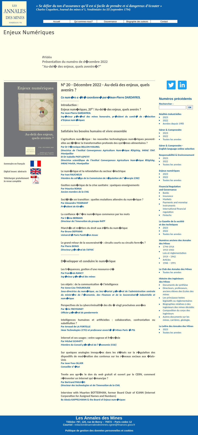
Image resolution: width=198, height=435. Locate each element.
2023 (165, 117)
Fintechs (167, 215)
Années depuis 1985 (173, 123)
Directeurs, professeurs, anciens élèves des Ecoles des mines (178, 291)
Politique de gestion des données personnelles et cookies (99, 430)
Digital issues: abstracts (15, 171)
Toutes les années (172, 139)
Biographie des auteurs (137, 21)
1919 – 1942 (169, 256)
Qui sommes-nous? (83, 21)
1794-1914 (168, 246)
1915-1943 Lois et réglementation (174, 251)
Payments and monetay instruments (175, 204)
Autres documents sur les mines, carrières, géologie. (176, 318)
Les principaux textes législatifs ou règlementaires (177, 299)
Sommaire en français (14, 163)
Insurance (168, 196)
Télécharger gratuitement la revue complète (16, 180)
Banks (166, 192)
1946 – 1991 (169, 263)
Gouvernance (110, 21)
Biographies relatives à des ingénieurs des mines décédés (178, 305)
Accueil (56, 21)
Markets (167, 199)
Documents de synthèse (175, 284)
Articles (167, 259)
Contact (164, 21)
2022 (165, 120)
